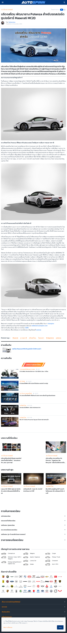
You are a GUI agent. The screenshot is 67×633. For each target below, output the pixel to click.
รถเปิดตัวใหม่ (23, 405)
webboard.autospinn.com (39, 325)
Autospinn (51, 323)
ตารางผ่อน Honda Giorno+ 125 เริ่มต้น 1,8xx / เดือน (34, 371)
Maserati (15, 338)
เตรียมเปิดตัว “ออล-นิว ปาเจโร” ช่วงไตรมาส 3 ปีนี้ (33, 490)
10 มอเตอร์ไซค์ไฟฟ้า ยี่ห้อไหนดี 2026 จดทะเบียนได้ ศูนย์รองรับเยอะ (37, 395)
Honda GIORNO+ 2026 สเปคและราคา (30, 407)
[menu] (2, 2)
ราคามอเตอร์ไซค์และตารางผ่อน (27, 369)
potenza (58, 338)
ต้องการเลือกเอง (7, 627)
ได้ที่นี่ (27, 328)
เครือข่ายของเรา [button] (7, 617)
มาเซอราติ (23, 338)
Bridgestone (50, 338)
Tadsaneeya (12, 22)
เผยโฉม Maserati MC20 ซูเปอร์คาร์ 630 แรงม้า (27, 349)
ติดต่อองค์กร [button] (6, 612)
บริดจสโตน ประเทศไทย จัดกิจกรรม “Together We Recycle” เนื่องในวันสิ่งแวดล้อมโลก (55, 461)
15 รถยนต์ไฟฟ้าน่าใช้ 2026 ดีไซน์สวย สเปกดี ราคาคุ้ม (34, 383)
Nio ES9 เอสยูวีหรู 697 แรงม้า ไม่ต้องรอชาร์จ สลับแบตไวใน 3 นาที (55, 491)
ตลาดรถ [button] (4, 607)
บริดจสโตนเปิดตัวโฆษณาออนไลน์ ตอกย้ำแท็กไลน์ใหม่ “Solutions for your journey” (11, 460)
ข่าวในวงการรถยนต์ (7, 9)
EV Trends (22, 381)
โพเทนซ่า (41, 338)
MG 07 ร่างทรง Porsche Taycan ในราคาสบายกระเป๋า (34, 420)
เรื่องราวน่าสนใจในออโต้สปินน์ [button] (11, 602)
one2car (38, 330)
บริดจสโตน (32, 338)
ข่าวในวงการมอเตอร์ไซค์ (26, 393)
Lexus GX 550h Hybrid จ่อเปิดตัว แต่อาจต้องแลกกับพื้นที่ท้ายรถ (11, 491)
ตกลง (60, 627)
